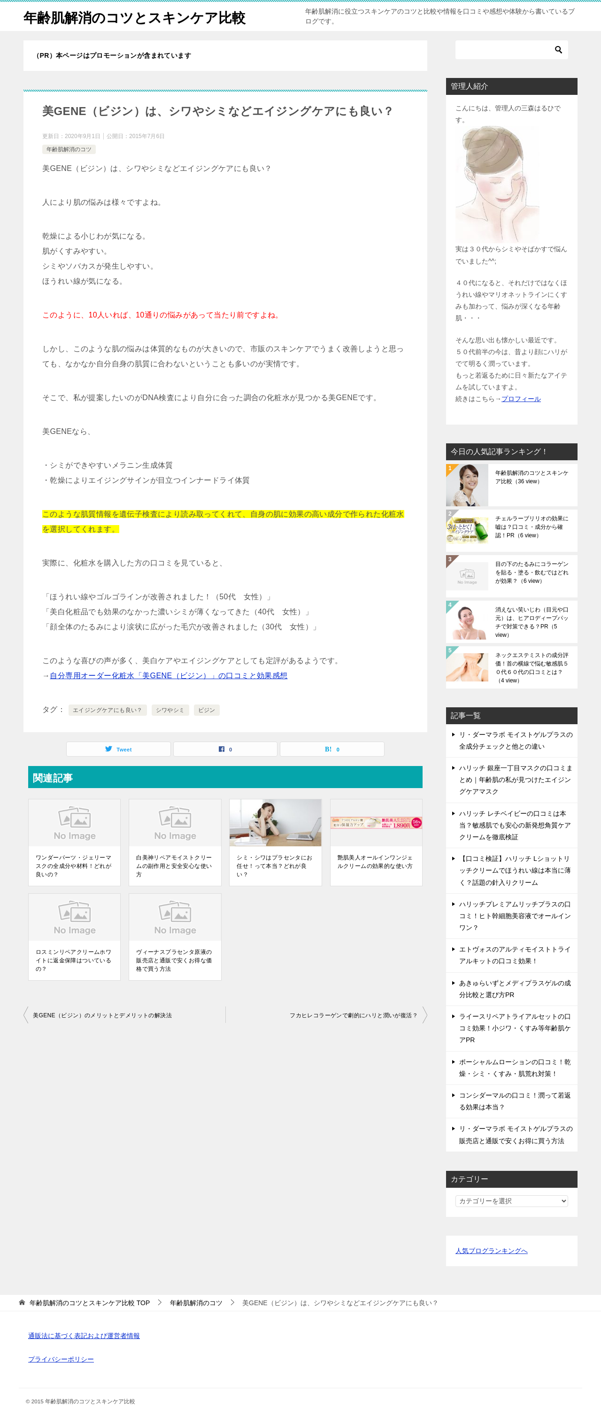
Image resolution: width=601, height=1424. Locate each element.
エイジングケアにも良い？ (108, 710)
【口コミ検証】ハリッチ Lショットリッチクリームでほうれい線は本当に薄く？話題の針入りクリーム (515, 870)
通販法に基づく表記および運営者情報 (84, 1335)
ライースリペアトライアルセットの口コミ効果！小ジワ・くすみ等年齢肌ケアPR (515, 1028)
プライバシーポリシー (61, 1359)
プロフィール (521, 398)
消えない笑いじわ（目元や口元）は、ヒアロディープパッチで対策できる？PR (532, 622)
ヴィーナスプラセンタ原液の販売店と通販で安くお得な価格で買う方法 (174, 960)
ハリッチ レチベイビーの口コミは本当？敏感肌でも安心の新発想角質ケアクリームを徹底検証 (515, 825)
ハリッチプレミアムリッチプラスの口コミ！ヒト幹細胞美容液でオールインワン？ (515, 915)
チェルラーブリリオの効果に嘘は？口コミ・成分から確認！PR (532, 527)
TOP (90, 1303)
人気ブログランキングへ (491, 1250)
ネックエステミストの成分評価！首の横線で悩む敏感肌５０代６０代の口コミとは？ (532, 668)
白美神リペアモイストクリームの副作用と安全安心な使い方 (174, 866)
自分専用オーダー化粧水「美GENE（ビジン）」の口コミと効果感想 (168, 676)
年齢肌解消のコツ (69, 149)
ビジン (207, 710)
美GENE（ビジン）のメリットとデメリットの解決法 (102, 1015)
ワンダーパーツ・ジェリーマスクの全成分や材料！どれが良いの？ (73, 866)
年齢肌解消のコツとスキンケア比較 (138, 16)
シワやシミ (170, 710)
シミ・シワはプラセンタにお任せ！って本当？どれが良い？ (274, 866)
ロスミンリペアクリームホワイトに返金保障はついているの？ (73, 960)
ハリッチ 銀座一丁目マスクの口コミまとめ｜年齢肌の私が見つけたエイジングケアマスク (516, 779)
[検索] (511, 49)
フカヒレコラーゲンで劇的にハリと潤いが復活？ (354, 1015)
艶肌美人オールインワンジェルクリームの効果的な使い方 (375, 861)
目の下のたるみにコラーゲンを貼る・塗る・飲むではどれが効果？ (532, 572)
